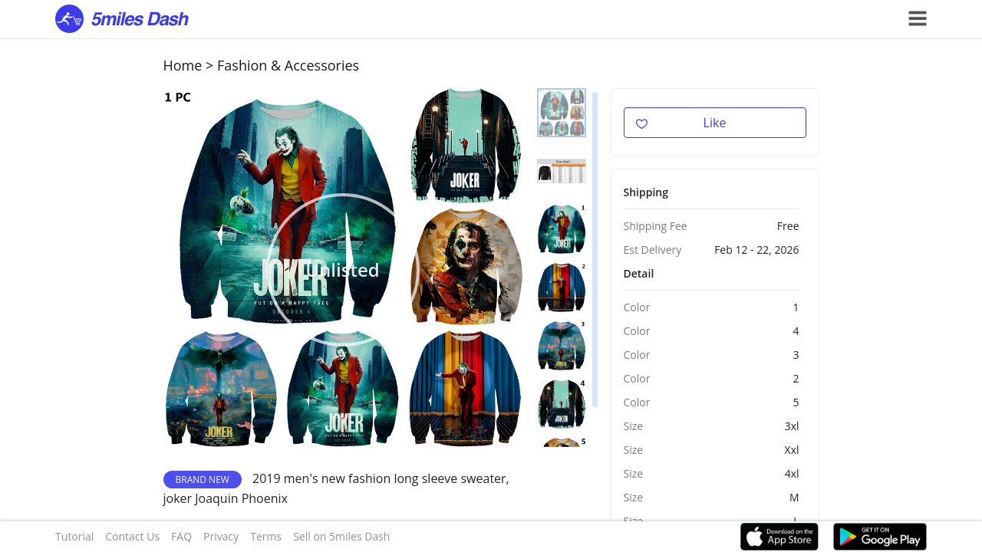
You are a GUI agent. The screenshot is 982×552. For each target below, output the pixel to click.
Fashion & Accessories (288, 65)
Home (183, 65)
